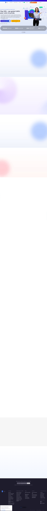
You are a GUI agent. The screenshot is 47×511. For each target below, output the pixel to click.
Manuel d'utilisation (34, 494)
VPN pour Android (18, 496)
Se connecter (40, 2)
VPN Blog (26, 496)
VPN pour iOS (18, 495)
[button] (4, 19)
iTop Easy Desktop (10, 494)
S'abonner (28, 483)
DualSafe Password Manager (10, 501)
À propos (41, 492)
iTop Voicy (9, 495)
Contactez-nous (42, 493)
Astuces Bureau (27, 497)
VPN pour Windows (18, 492)
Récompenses (42, 495)
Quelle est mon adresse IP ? (27, 494)
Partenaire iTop (42, 496)
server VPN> (21, 28)
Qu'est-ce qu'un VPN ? (27, 493)
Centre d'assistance (34, 492)
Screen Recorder (27, 498)
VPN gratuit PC (18, 494)
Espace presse (42, 494)
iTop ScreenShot (10, 496)
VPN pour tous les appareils (18, 500)
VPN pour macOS (18, 493)
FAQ (32, 493)
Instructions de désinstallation (34, 497)
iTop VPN (9, 492)
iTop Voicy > (33, 0)
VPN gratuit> (9, 28)
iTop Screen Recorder (11, 493)
